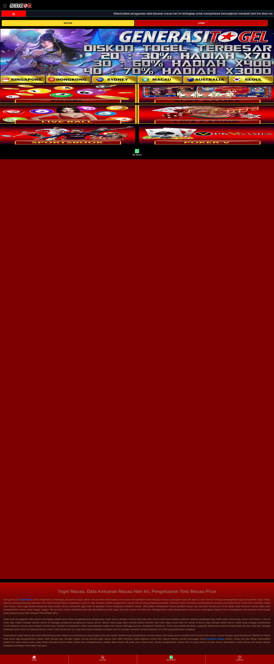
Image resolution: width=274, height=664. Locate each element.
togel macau (26, 599)
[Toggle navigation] (5, 5)
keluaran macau (215, 639)
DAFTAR (68, 23)
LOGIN (201, 23)
